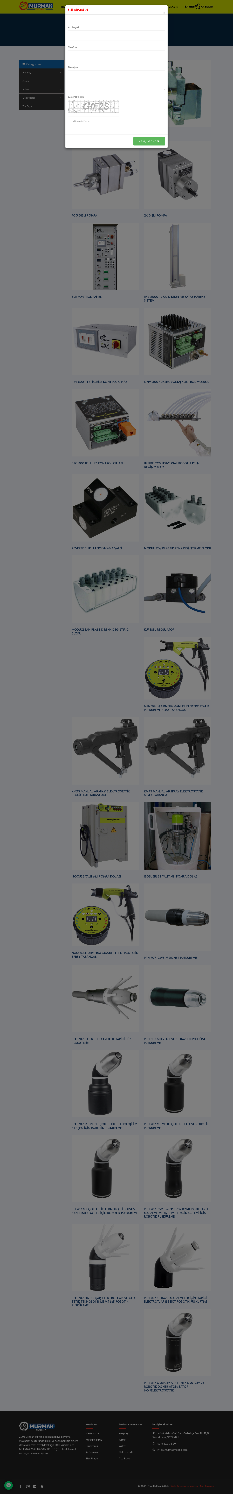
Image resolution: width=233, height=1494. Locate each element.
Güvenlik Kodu (76, 97)
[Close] (164, 13)
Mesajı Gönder (149, 141)
